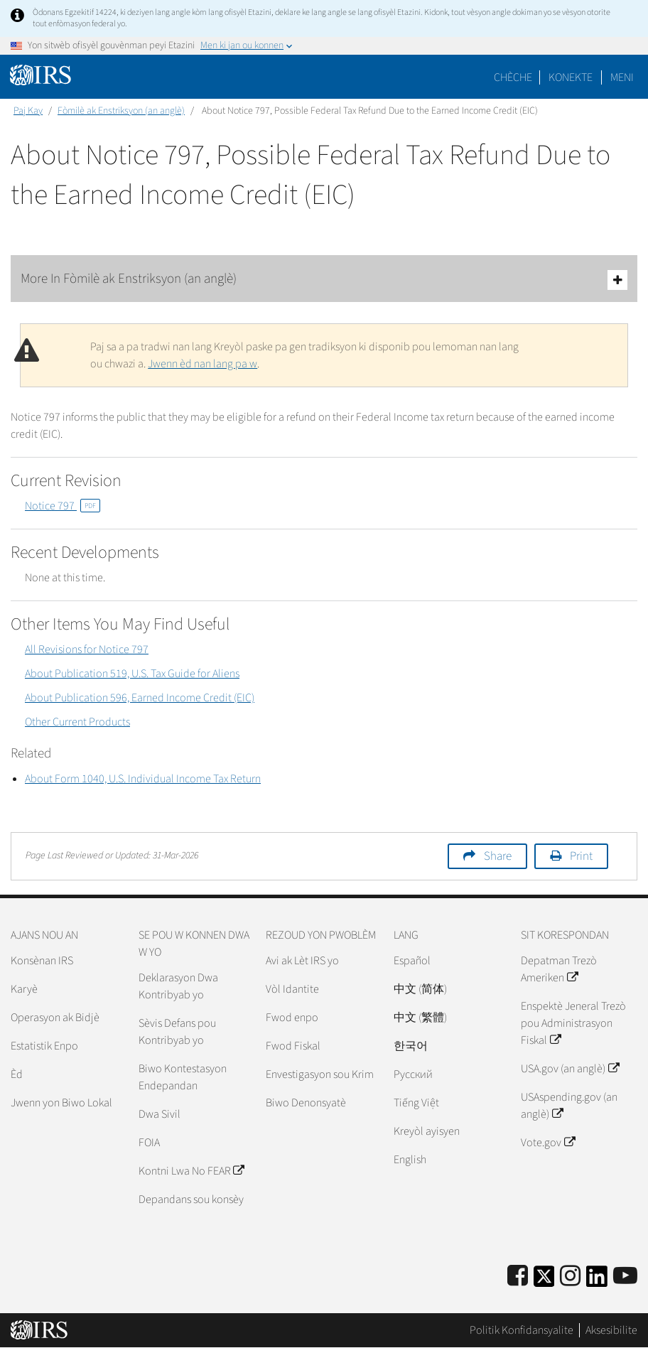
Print (581, 856)
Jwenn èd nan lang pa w (202, 364)
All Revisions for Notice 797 (86, 649)
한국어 (411, 1046)
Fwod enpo (292, 1017)
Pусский (413, 1074)
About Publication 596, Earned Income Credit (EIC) (139, 698)
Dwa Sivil (159, 1114)
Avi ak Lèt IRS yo (302, 961)
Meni (622, 77)
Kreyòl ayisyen (427, 1131)
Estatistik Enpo (44, 1046)
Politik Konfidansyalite (521, 1330)
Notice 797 (62, 506)
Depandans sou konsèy (191, 1199)
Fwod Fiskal (293, 1046)
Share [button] (498, 856)
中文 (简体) (420, 989)
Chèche (513, 77)
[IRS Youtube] (625, 1276)
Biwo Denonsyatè (306, 1103)
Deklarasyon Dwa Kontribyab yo (178, 986)
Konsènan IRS (42, 961)
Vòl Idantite (292, 989)
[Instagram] (570, 1276)
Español (412, 961)
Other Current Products (77, 722)
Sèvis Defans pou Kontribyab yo (177, 1031)
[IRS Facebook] (517, 1276)
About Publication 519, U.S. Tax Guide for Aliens (132, 673)
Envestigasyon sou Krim (320, 1074)
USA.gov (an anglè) (569, 1069)
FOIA (149, 1142)
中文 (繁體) (420, 1017)
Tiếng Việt (416, 1103)
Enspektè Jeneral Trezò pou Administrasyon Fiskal (573, 1023)
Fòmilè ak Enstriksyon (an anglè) (121, 111)
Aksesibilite (611, 1330)
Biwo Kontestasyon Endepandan (183, 1077)
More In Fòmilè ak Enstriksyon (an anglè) (324, 279)
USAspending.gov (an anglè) (569, 1105)
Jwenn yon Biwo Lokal (61, 1103)
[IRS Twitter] (544, 1280)
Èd (17, 1074)
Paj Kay (28, 111)
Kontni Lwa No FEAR (191, 1171)
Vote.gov (547, 1142)
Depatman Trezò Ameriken (559, 969)
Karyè (24, 989)
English (410, 1160)
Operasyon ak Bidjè (55, 1017)
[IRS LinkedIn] (597, 1280)
